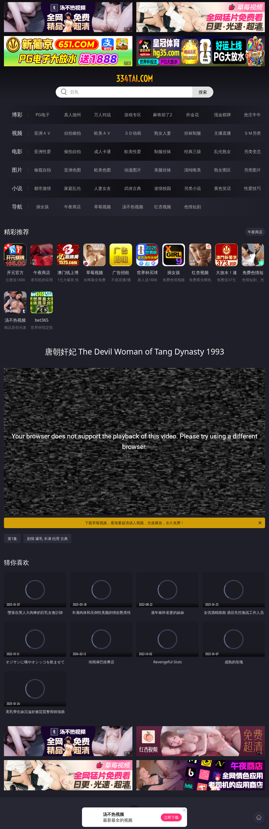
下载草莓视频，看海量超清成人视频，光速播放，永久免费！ (173, 523)
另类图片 (252, 170)
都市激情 (42, 188)
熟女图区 (222, 170)
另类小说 (192, 188)
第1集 (12, 538)
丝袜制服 (192, 133)
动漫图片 (132, 170)
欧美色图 (102, 170)
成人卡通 (102, 151)
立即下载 (171, 817)
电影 (17, 151)
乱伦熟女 (222, 151)
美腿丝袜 (162, 170)
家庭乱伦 (72, 188)
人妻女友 (102, 188)
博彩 (17, 114)
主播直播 (222, 133)
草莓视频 (102, 207)
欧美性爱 (132, 151)
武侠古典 (132, 188)
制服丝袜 (162, 151)
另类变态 (252, 151)
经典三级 (192, 151)
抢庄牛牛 (252, 115)
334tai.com (134, 78)
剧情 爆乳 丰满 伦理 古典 (47, 538)
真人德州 (72, 115)
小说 (17, 188)
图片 (17, 169)
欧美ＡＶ (102, 133)
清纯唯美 (192, 170)
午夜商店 (72, 207)
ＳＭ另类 (252, 133)
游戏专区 (132, 115)
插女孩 (42, 207)
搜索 (203, 92)
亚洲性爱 (42, 151)
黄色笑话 (222, 188)
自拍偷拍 (72, 133)
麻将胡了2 (162, 115)
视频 (17, 133)
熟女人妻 (162, 133)
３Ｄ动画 (132, 133)
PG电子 (42, 115)
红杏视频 (162, 207)
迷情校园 (162, 188)
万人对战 (102, 115)
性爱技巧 (252, 188)
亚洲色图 (72, 170)
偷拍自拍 (72, 151)
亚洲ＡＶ (42, 133)
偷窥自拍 (42, 170)
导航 (17, 206)
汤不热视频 (132, 207)
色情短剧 (192, 207)
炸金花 (192, 115)
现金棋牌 (222, 115)
